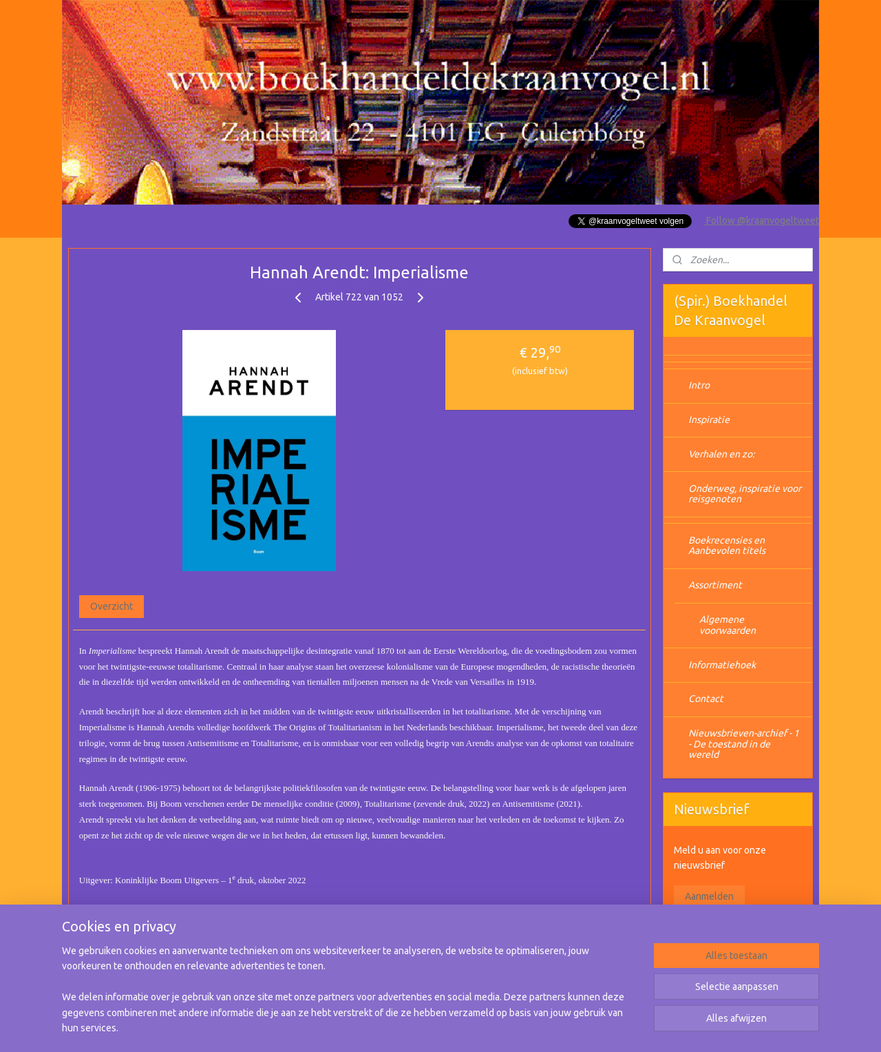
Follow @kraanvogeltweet (761, 220)
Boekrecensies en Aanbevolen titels (726, 545)
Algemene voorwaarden (727, 624)
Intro (699, 385)
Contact (705, 698)
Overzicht (111, 606)
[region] (349, 997)
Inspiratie (709, 419)
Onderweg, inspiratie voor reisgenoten (744, 493)
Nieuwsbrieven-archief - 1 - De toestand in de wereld (743, 744)
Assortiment (715, 584)
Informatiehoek (722, 664)
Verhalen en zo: (721, 454)
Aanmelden (709, 896)
